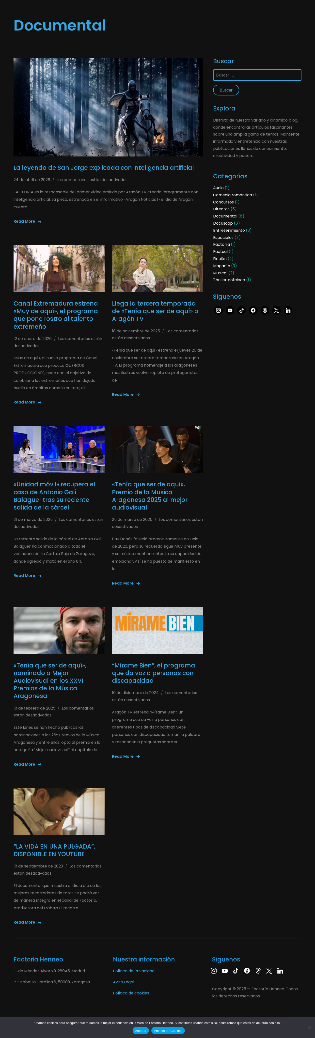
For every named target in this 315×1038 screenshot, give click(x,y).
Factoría (221, 244)
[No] (308, 1027)
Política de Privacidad (134, 971)
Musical (220, 273)
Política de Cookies (168, 1031)
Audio (218, 188)
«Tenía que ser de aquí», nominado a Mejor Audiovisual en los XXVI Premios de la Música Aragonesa (50, 680)
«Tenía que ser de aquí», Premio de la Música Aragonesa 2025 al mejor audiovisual (150, 495)
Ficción (220, 259)
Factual (220, 251)
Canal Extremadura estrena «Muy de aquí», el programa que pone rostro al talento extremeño (56, 315)
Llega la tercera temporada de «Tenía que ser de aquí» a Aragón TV (155, 311)
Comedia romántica (232, 195)
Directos (221, 209)
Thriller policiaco (229, 280)
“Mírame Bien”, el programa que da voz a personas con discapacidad (153, 673)
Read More (24, 221)
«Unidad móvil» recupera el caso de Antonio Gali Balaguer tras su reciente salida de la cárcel (54, 495)
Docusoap (223, 223)
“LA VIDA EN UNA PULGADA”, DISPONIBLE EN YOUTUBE (54, 850)
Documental (225, 216)
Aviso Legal (123, 982)
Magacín (221, 266)
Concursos (223, 202)
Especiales (223, 237)
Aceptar (141, 1031)
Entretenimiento (229, 230)
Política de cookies (131, 993)
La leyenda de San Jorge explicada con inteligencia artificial (104, 168)
